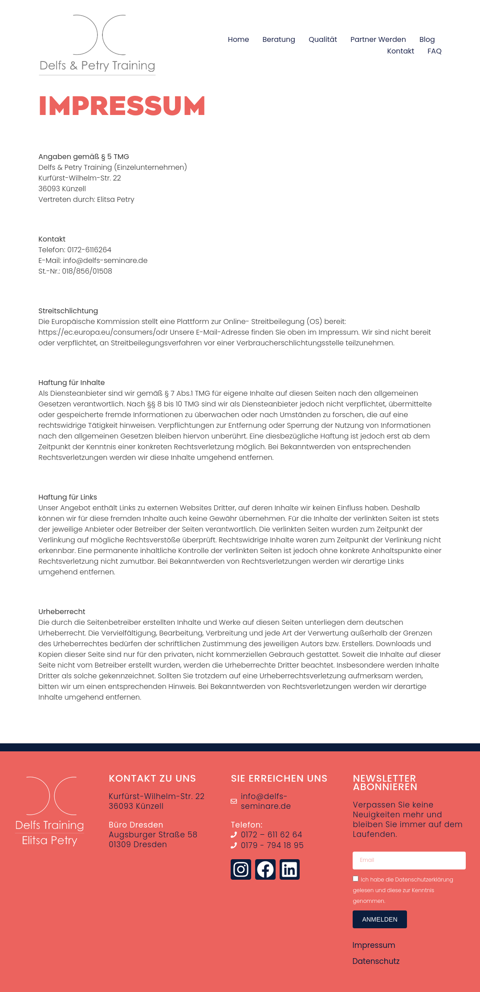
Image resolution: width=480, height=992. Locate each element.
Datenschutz (375, 961)
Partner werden (378, 39)
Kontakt (401, 51)
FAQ (434, 51)
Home (238, 39)
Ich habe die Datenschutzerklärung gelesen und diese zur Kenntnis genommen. (403, 889)
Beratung (279, 39)
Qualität (323, 39)
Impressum (373, 945)
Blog (427, 39)
